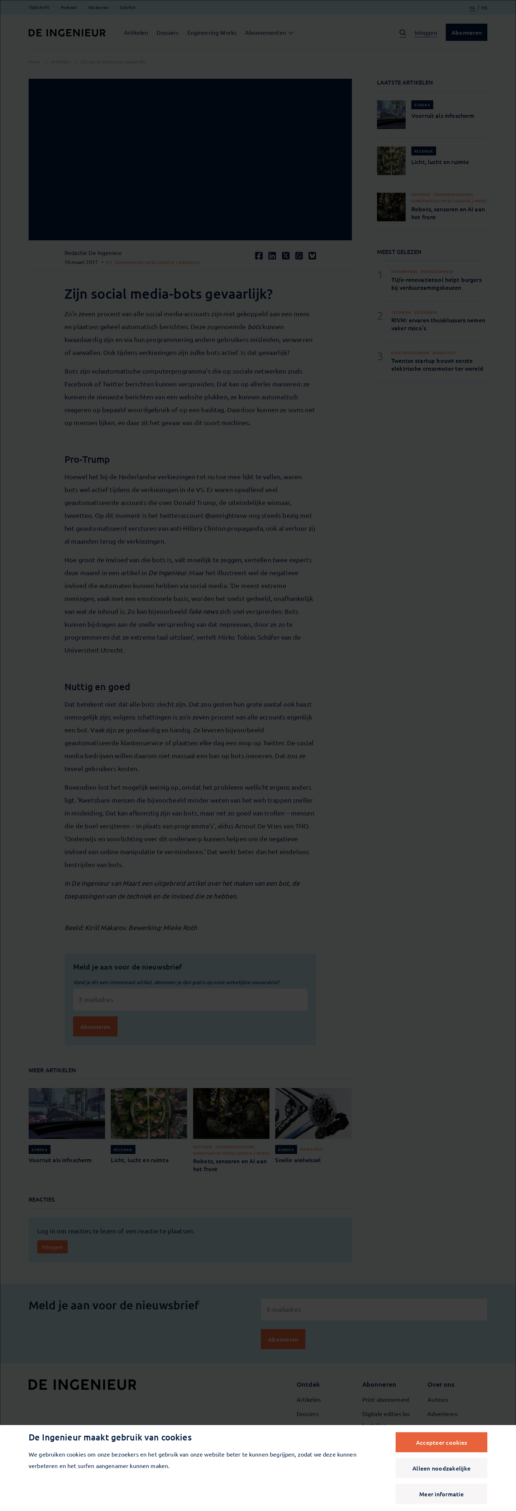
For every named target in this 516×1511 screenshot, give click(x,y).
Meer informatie (441, 1494)
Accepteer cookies (441, 1442)
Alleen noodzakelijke (441, 1468)
